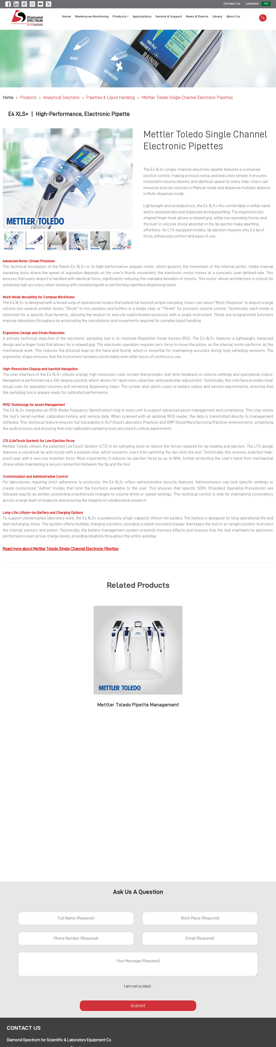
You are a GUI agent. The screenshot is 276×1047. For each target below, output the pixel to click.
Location (252, 4)
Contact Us (231, 4)
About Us (233, 17)
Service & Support (169, 17)
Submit (138, 1005)
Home (66, 17)
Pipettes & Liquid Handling (111, 97)
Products (28, 97)
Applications (142, 17)
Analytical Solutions (62, 97)
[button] (12, 178)
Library (217, 17)
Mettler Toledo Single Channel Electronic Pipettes (187, 97)
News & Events (197, 17)
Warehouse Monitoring (92, 17)
